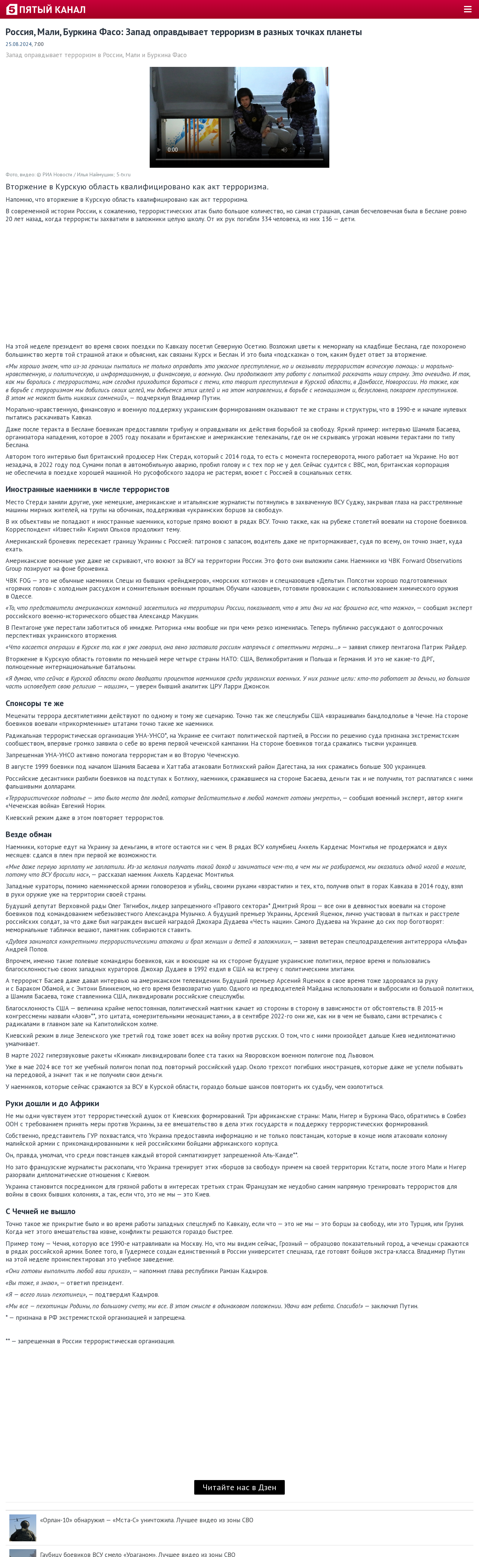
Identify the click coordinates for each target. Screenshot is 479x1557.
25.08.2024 (19, 44)
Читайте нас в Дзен (239, 1487)
